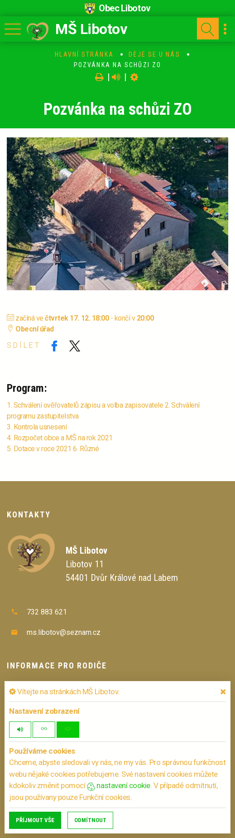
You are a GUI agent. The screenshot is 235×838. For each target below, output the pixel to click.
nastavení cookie (118, 785)
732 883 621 (47, 612)
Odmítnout (90, 820)
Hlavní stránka (84, 54)
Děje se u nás (154, 54)
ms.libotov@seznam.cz (64, 632)
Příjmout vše (35, 820)
